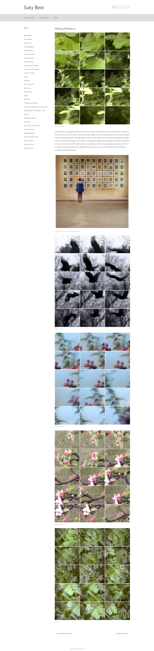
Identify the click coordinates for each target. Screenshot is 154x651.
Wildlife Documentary (30, 118)
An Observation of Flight (31, 65)
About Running (28, 92)
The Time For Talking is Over (32, 125)
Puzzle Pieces (27, 43)
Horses (26, 95)
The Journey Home (29, 54)
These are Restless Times (31, 137)
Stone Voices (27, 88)
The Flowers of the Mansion (31, 69)
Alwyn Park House (29, 58)
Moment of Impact (29, 129)
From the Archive (29, 84)
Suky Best (34, 7)
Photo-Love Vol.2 (29, 144)
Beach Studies (28, 35)
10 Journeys (27, 122)
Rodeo (26, 77)
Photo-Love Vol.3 (29, 140)
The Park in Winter (29, 73)
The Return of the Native (31, 103)
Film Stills (26, 114)
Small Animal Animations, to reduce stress (35, 107)
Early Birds (27, 80)
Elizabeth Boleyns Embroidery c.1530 (34, 110)
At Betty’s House (28, 50)
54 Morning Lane (28, 62)
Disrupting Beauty (29, 47)
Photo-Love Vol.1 (29, 148)
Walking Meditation (29, 133)
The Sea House (28, 39)
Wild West (27, 99)
